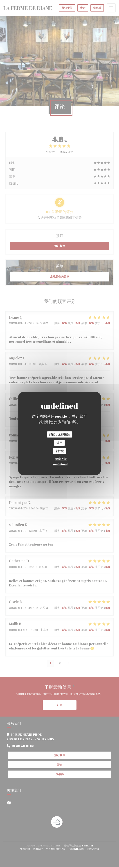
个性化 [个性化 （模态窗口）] (59, 451)
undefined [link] (60, 464)
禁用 (59, 443)
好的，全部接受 (59, 434)
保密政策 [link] (61, 459)
